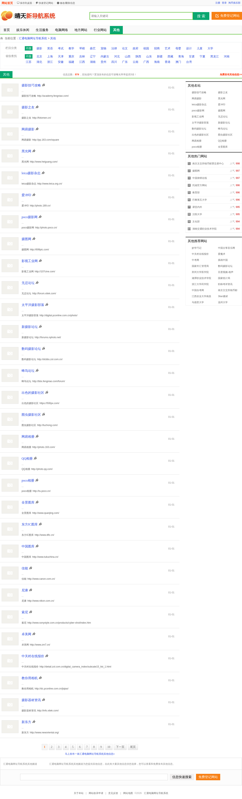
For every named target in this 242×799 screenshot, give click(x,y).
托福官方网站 (199, 185)
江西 (82, 61)
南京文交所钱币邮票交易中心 (208, 163)
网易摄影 (196, 98)
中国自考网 (198, 290)
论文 (125, 48)
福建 (71, 61)
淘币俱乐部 (234, 2)
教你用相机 (30, 678)
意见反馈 (113, 793)
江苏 (28, 61)
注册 (217, 2)
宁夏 (202, 56)
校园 (146, 48)
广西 (146, 61)
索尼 (25, 612)
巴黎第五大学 (199, 199)
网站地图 (128, 793)
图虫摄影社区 (225, 134)
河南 (226, 56)
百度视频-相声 (225, 272)
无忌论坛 (223, 116)
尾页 (133, 746)
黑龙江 (214, 56)
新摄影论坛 (224, 122)
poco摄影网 (198, 110)
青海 (181, 56)
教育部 (196, 192)
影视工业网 (198, 116)
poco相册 (197, 146)
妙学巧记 (196, 248)
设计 (189, 48)
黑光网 (221, 98)
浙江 (50, 61)
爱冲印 (221, 104)
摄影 (39, 48)
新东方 (26, 722)
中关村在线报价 (200, 254)
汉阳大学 (197, 214)
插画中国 (223, 260)
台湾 (189, 61)
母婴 (178, 48)
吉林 (82, 56)
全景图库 (223, 146)
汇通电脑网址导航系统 (33, 38)
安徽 (61, 61)
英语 (50, 48)
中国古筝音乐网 (226, 248)
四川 (114, 61)
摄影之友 (223, 92)
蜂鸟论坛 (223, 128)
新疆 (160, 56)
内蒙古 (105, 56)
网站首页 (7, 3)
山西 (127, 56)
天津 (61, 56)
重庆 (71, 56)
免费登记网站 (230, 15)
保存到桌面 (26, 3)
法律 (114, 48)
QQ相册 (222, 140)
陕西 (138, 56)
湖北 (39, 61)
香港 (167, 61)
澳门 (178, 61)
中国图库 (28, 546)
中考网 (195, 260)
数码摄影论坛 (199, 128)
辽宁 (93, 56)
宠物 (103, 48)
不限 (28, 48)
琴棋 (82, 48)
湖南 (93, 61)
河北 (117, 56)
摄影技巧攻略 (199, 92)
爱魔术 (221, 254)
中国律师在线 (199, 178)
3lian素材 (223, 296)
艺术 (167, 48)
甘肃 (192, 56)
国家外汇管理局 (200, 266)
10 (108, 746)
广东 (125, 61)
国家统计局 (224, 278)
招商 (157, 48)
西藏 (170, 56)
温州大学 (223, 302)
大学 (210, 48)
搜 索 (201, 16)
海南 (157, 61)
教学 (71, 48)
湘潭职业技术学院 (201, 278)
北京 (39, 56)
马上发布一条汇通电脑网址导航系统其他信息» (90, 753)
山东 (149, 56)
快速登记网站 (46, 3)
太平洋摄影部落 (200, 122)
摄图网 (221, 110)
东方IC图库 (30, 524)
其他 (53, 38)
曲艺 (93, 48)
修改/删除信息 (67, 3)
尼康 (25, 590)
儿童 (199, 48)
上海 (50, 56)
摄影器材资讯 (31, 700)
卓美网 (26, 634)
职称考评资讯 (225, 284)
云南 (135, 61)
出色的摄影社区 (200, 134)
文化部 (196, 221)
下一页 (120, 746)
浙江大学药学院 (200, 284)
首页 (6, 30)
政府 (135, 48)
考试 (61, 48)
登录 (224, 2)
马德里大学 (198, 302)
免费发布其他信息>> (231, 74)
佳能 (25, 568)
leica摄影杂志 (199, 104)
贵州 (103, 61)
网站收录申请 (96, 793)
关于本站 (78, 793)
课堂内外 (197, 207)
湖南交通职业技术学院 (204, 228)
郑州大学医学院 (200, 272)
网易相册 (196, 140)
